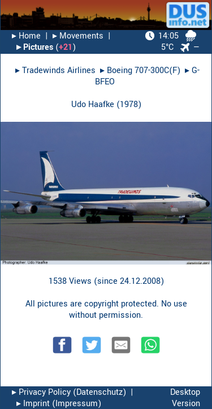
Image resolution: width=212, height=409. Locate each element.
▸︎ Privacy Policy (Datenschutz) (69, 392)
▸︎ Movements (78, 36)
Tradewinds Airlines (59, 70)
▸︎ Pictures (34, 47)
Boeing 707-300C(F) (143, 70)
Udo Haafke (92, 104)
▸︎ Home (26, 36)
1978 (129, 104)
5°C (170, 41)
